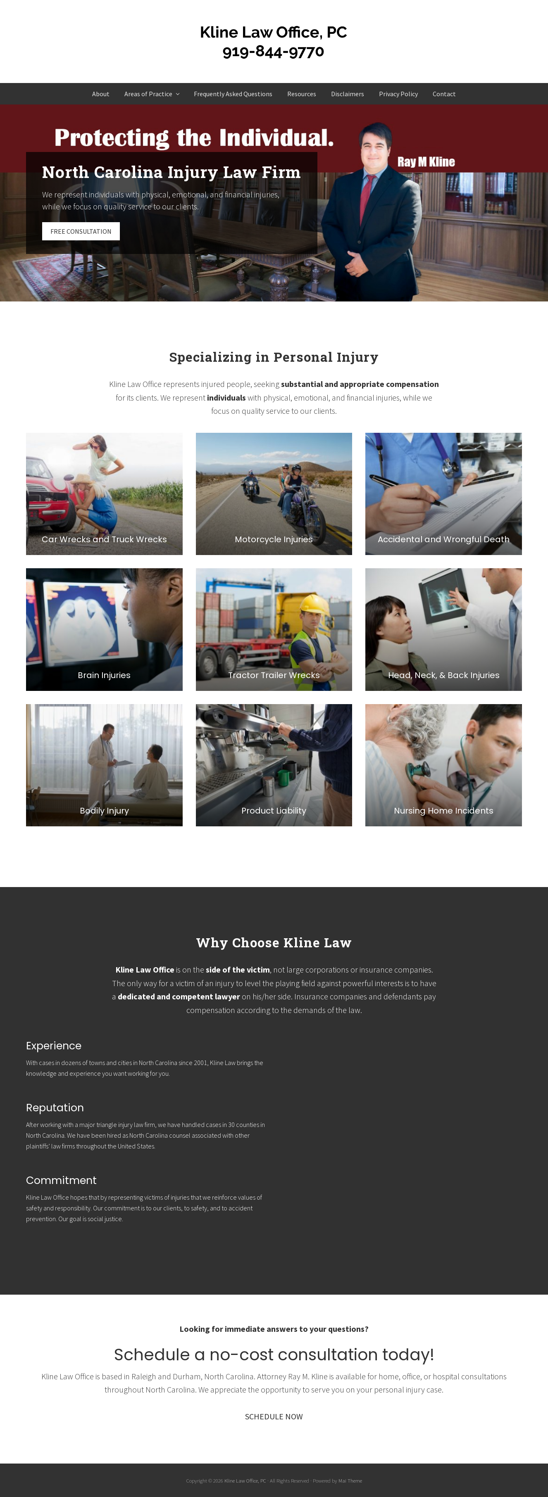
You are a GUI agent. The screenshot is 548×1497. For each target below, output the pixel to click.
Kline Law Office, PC (245, 1480)
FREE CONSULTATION (81, 231)
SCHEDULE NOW (274, 1416)
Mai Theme (350, 1480)
